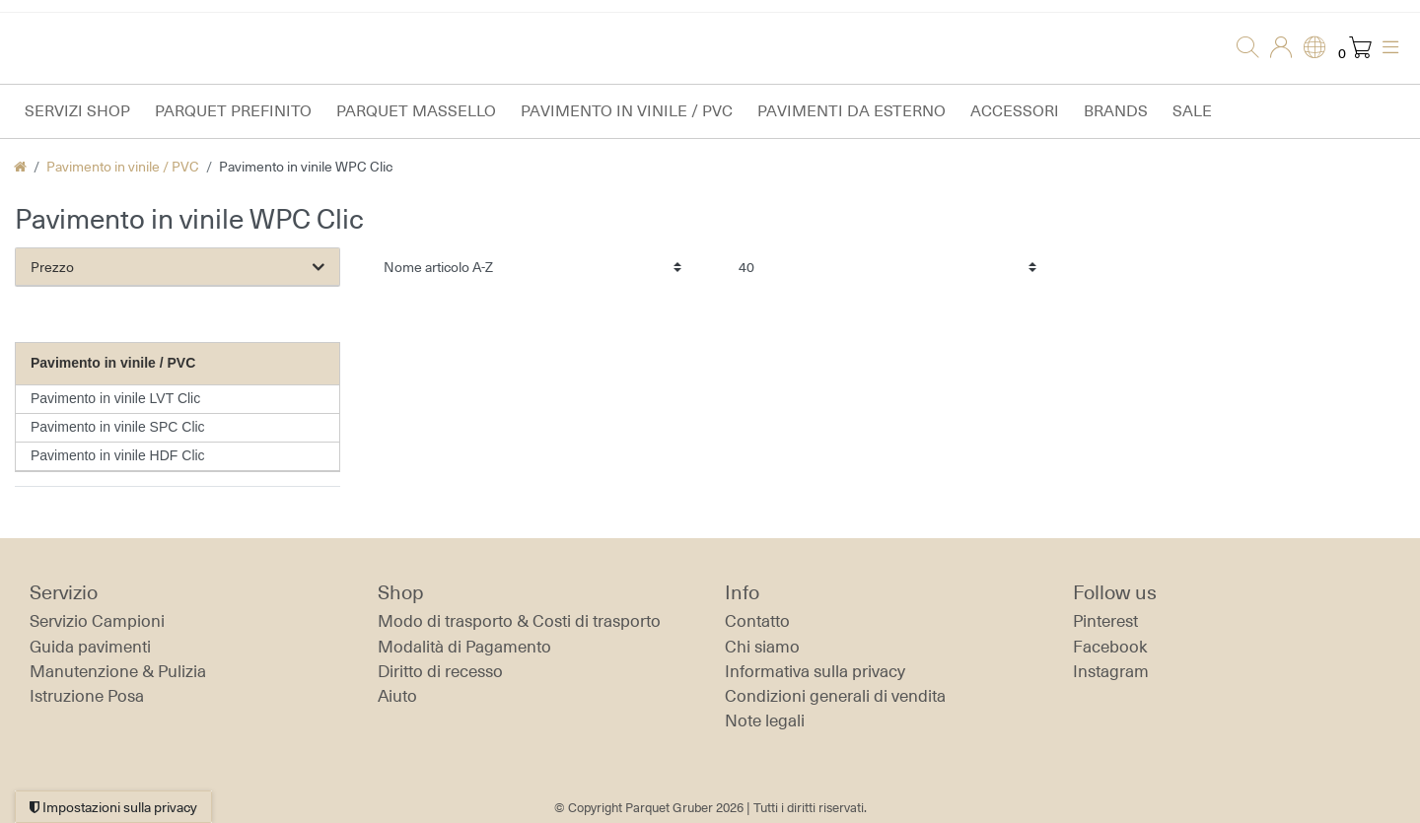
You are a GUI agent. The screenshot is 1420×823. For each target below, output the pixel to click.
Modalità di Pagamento (464, 646)
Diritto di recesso (440, 671)
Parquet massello (416, 111)
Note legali (765, 720)
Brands (1116, 111)
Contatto (757, 621)
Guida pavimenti (90, 646)
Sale (1192, 111)
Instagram (1111, 671)
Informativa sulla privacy (815, 671)
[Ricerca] (1241, 48)
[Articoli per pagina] (887, 266)
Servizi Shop (77, 111)
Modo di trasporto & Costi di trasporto (519, 621)
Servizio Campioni (97, 621)
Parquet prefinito (233, 111)
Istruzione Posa (87, 696)
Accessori (1014, 111)
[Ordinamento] (532, 266)
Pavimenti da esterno (851, 111)
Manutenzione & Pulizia (118, 671)
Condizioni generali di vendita (835, 696)
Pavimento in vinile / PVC (627, 111)
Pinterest (1105, 621)
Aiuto (397, 696)
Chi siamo (762, 646)
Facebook (1110, 646)
